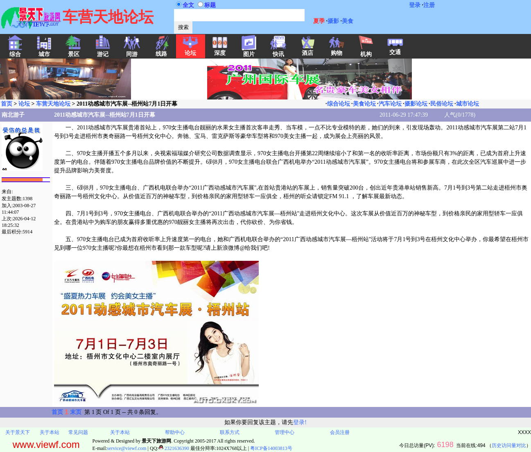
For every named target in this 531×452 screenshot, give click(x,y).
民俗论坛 (441, 104)
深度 (220, 50)
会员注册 (340, 432)
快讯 (278, 51)
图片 (249, 51)
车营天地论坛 (53, 104)
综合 (15, 51)
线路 (161, 51)
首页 (6, 104)
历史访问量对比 (509, 445)
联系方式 (230, 432)
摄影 (333, 21)
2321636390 (173, 448)
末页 (75, 412)
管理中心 (284, 432)
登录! (300, 422)
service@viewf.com (127, 448)
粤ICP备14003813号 (271, 448)
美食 (347, 21)
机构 (366, 51)
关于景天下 (17, 432)
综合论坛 (338, 104)
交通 (395, 49)
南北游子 (13, 115)
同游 (132, 51)
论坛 (190, 50)
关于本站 (49, 432)
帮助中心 (175, 432)
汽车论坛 (390, 104)
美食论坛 (364, 104)
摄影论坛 (415, 104)
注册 (429, 5)
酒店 (307, 50)
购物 (336, 50)
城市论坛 (467, 104)
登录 (414, 5)
